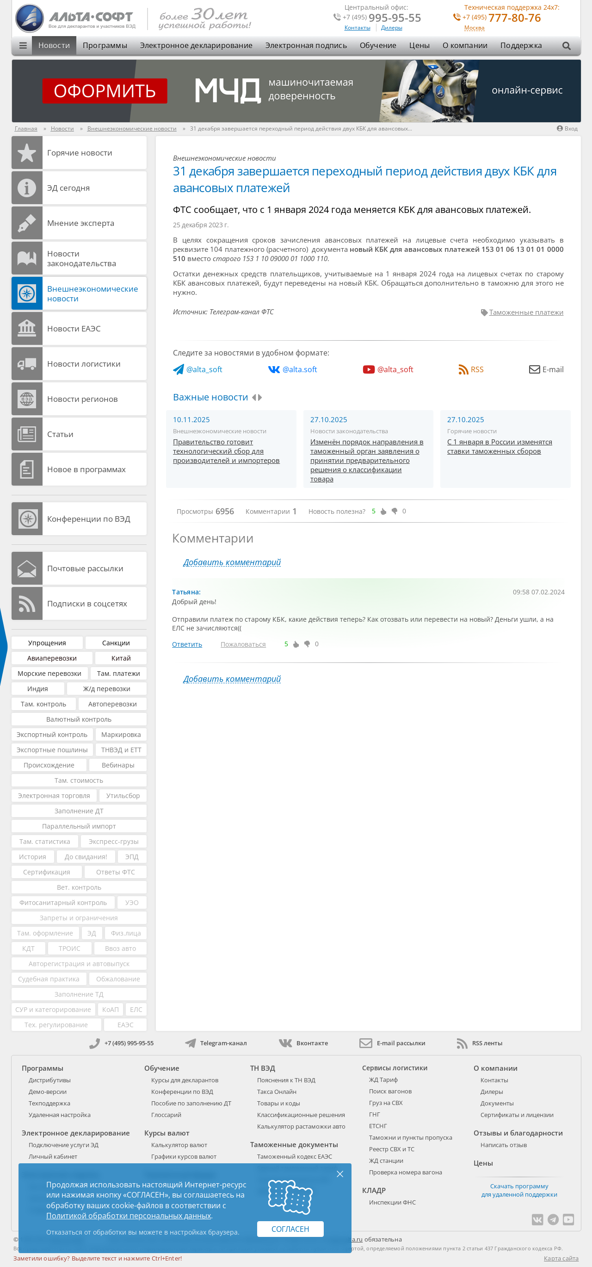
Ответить (187, 644)
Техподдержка (49, 1103)
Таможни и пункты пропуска (410, 1137)
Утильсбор (123, 795)
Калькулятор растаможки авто (301, 1126)
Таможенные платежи (526, 312)
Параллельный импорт (79, 826)
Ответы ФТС (115, 872)
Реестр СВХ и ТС (391, 1149)
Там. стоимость (79, 780)
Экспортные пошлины (52, 749)
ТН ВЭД (262, 1068)
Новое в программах (86, 469)
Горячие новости (79, 152)
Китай (121, 658)
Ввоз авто (120, 948)
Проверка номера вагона (405, 1172)
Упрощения (47, 642)
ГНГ (374, 1114)
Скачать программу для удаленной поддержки (519, 1190)
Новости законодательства (81, 258)
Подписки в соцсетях (87, 603)
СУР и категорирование (53, 1009)
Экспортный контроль (52, 734)
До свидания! (86, 856)
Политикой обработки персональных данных (128, 1216)
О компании (465, 45)
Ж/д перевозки (106, 688)
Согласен (290, 1229)
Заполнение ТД (79, 994)
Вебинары (118, 765)
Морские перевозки (49, 673)
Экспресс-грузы (114, 841)
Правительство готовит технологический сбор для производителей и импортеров (226, 451)
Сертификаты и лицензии (517, 1115)
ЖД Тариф (383, 1079)
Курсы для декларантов (184, 1080)
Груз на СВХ (386, 1102)
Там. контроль (43, 703)
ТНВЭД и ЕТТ (121, 749)
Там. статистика (44, 841)
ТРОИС (69, 948)
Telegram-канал (216, 1043)
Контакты (357, 27)
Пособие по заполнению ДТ (191, 1103)
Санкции (116, 642)
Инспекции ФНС (392, 1202)
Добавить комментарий (232, 562)
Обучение (378, 45)
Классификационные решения (301, 1115)
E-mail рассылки (392, 1043)
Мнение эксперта (80, 223)
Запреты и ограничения (79, 917)
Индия (37, 688)
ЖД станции (386, 1160)
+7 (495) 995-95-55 (121, 1043)
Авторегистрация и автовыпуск (79, 963)
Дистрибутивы (50, 1080)
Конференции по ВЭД (88, 518)
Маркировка (121, 734)
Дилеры (391, 27)
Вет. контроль (79, 887)
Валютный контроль (78, 719)
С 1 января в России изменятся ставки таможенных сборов (499, 446)
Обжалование (118, 978)
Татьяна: (186, 591)
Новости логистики (84, 363)
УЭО (132, 902)
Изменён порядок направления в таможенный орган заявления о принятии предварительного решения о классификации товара (367, 460)
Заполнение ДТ (79, 810)
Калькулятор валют (179, 1145)
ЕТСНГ (378, 1126)
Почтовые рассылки (85, 568)
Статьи (60, 434)
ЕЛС (136, 1009)
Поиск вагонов (390, 1091)
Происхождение (49, 765)
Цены (419, 45)
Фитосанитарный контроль (63, 902)
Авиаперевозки (52, 658)
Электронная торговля (54, 795)
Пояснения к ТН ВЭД (286, 1080)
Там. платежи (118, 673)
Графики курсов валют (183, 1156)
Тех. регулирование (56, 1024)
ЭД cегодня (68, 187)
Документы (497, 1103)
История (32, 856)
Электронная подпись (306, 45)
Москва (474, 28)
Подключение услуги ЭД (64, 1145)
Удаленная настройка (60, 1115)
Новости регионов (82, 398)
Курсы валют (167, 1132)
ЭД (91, 933)
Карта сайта (561, 1258)
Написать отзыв (504, 1145)
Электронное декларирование (196, 45)
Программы (105, 45)
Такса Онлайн (276, 1091)
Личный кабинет (53, 1156)
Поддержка (521, 45)
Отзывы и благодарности (518, 1132)
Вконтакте (303, 1043)
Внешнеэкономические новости (92, 293)
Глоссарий (166, 1115)
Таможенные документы (294, 1144)
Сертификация (46, 872)
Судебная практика (49, 978)
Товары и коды (278, 1103)
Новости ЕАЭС (74, 328)
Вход (567, 128)
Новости (54, 45)
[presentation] (254, 398)
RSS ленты (480, 1043)
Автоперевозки (112, 703)
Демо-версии (48, 1091)
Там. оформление (45, 933)
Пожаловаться (243, 644)
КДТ (28, 948)
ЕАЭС (125, 1024)
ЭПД (132, 856)
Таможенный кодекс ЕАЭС (294, 1156)
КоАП (110, 1009)
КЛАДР (374, 1190)
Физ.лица (126, 933)
